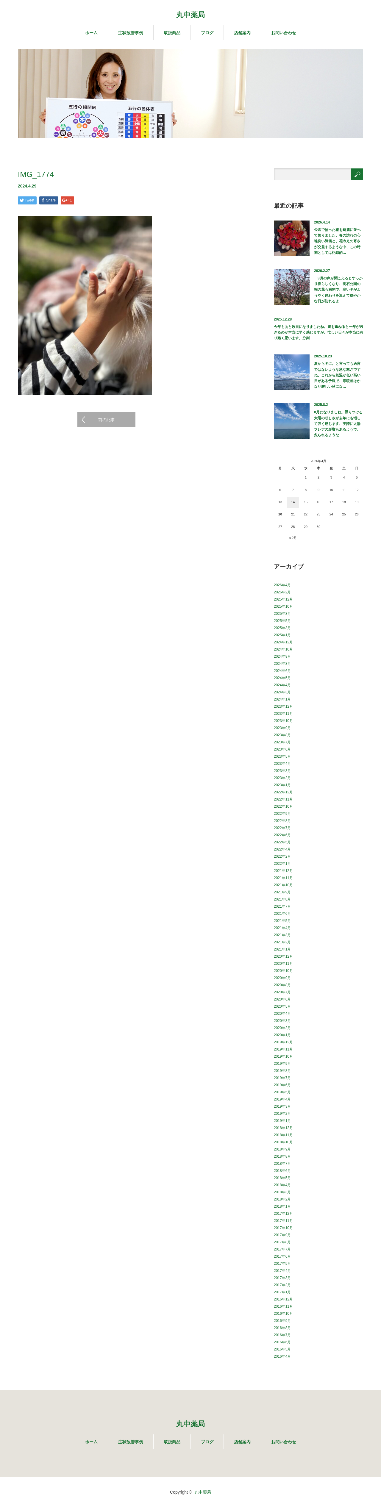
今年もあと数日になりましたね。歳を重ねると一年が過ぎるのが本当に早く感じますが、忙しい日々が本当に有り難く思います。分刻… (318, 332)
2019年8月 (282, 1071)
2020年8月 (282, 985)
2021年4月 (282, 928)
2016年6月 (282, 1342)
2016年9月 (282, 1321)
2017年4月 (282, 1271)
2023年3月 (282, 771)
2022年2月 (282, 856)
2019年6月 (282, 1085)
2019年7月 (282, 1078)
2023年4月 (282, 764)
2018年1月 (282, 1206)
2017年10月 (283, 1228)
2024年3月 (282, 692)
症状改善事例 (130, 32)
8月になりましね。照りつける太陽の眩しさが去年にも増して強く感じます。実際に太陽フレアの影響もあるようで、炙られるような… (338, 423)
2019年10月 (283, 1056)
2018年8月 (282, 1156)
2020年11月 (283, 964)
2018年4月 (282, 1185)
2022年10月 (283, 806)
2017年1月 (282, 1292)
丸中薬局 (190, 15)
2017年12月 (283, 1213)
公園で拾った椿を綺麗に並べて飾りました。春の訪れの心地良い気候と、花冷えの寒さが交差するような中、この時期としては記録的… (337, 241)
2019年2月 (282, 1114)
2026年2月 (282, 592)
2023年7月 (282, 742)
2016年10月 (283, 1313)
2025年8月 (282, 614)
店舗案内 (242, 32)
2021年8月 (282, 899)
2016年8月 (282, 1328)
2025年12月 (283, 599)
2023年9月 (282, 728)
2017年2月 (282, 1285)
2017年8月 (282, 1242)
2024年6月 (282, 671)
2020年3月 (282, 1021)
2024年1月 (282, 699)
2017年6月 (282, 1256)
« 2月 (293, 538)
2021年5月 (282, 921)
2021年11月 (283, 878)
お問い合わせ (283, 32)
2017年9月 (282, 1235)
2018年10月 (283, 1142)
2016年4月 (282, 1356)
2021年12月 (283, 871)
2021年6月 (282, 914)
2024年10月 (283, 649)
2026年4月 (282, 585)
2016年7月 (282, 1335)
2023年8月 (282, 735)
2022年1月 (282, 864)
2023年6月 (282, 749)
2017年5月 (282, 1263)
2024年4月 (282, 685)
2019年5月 (282, 1092)
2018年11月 (283, 1135)
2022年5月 (282, 842)
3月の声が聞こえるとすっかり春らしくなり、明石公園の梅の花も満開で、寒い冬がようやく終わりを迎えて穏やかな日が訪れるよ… (338, 289)
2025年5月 (282, 621)
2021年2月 (282, 942)
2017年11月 (283, 1221)
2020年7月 (282, 992)
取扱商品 (172, 32)
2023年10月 (283, 721)
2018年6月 (282, 1171)
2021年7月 (282, 906)
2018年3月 (282, 1192)
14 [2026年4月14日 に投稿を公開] (293, 502)
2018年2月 (282, 1199)
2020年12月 (283, 956)
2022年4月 (282, 849)
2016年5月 (282, 1349)
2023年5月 (282, 756)
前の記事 (106, 419)
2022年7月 (282, 828)
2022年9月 (282, 814)
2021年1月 (282, 949)
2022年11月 (283, 799)
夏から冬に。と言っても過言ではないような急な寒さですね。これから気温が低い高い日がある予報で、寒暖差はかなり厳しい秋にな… (337, 375)
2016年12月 (283, 1299)
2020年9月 (282, 978)
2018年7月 (282, 1163)
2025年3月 (282, 628)
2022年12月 (283, 792)
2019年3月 (282, 1106)
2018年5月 (282, 1178)
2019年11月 (283, 1049)
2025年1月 (282, 635)
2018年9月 (282, 1149)
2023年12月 (283, 706)
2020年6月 (282, 999)
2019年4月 (282, 1099)
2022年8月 (282, 821)
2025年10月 (283, 606)
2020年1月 (282, 1035)
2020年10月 (283, 971)
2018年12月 (283, 1128)
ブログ (207, 32)
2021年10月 (283, 885)
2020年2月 (282, 1028)
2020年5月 (282, 1006)
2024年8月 (282, 664)
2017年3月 (282, 1278)
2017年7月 (282, 1249)
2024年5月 (282, 678)
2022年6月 (282, 835)
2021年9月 (282, 892)
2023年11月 (283, 714)
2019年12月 (283, 1042)
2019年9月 (282, 1064)
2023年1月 (282, 785)
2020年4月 (282, 1014)
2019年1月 (282, 1121)
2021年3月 (282, 935)
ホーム (91, 32)
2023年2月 (282, 778)
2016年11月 (283, 1306)
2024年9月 (282, 656)
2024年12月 (283, 642)
